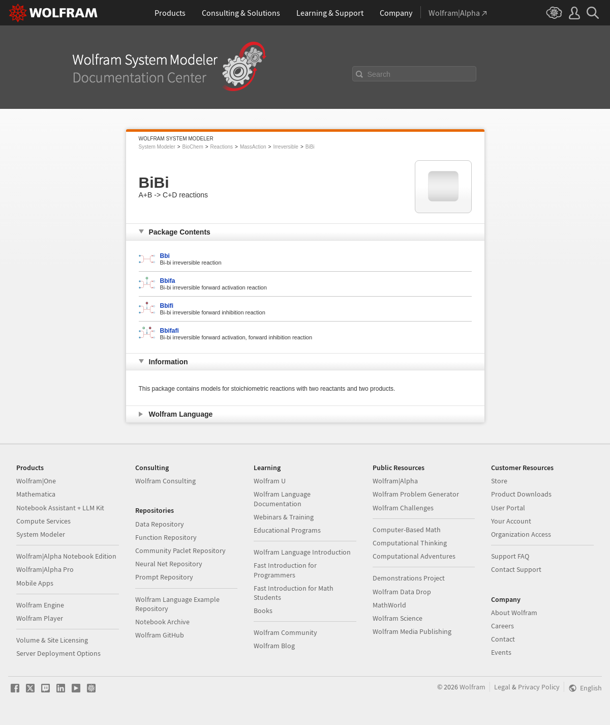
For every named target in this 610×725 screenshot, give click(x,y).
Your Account (511, 521)
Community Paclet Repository (180, 550)
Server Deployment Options (58, 653)
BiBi (310, 147)
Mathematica (35, 494)
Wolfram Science (397, 618)
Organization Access (521, 534)
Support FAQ (510, 556)
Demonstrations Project (409, 578)
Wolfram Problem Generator (416, 494)
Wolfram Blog (274, 645)
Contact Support (516, 569)
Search (379, 74)
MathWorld (389, 605)
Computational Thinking (410, 542)
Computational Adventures (414, 556)
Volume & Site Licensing (52, 640)
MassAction (253, 147)
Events (501, 652)
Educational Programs (287, 530)
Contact (503, 639)
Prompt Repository (164, 577)
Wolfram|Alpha (395, 480)
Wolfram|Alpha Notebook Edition (66, 556)
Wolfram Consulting (165, 480)
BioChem (192, 147)
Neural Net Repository (168, 563)
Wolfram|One (36, 480)
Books (263, 610)
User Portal (508, 507)
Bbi (165, 255)
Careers (502, 625)
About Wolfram (514, 612)
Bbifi (167, 305)
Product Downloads (521, 494)
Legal (502, 686)
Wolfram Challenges (403, 507)
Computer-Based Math (407, 529)
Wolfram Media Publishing (412, 631)
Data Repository (159, 524)
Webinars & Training (284, 516)
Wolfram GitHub (159, 635)
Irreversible (285, 147)
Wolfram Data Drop (402, 591)
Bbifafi (169, 330)
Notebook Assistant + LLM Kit (60, 507)
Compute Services (43, 521)
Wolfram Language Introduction (302, 552)
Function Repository (166, 537)
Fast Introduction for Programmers (285, 570)
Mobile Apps (34, 583)
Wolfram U (270, 480)
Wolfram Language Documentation (282, 498)
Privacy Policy (539, 686)
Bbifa (167, 280)
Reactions (221, 147)
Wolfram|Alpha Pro (45, 569)
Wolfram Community (285, 632)
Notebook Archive (162, 621)
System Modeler (157, 147)
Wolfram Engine (40, 605)
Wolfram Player (39, 618)
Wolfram (472, 686)
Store (499, 480)
